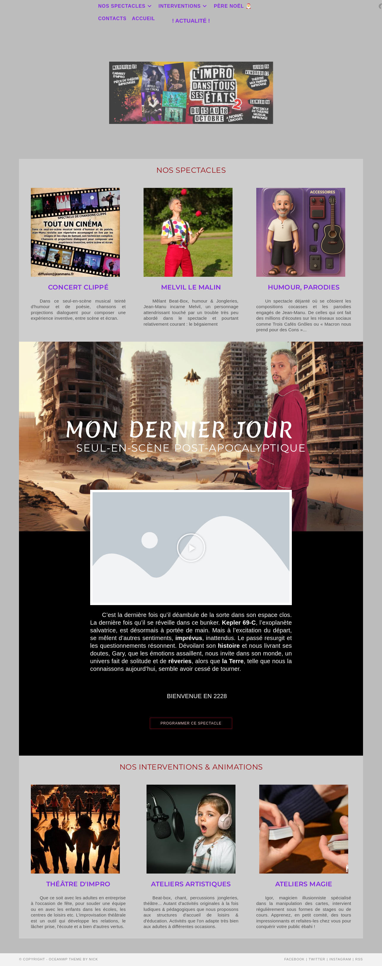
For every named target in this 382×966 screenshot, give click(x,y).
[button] (191, 547)
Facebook (294, 959)
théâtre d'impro (78, 884)
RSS (359, 959)
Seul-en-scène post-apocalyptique (190, 448)
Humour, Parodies (304, 287)
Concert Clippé (78, 287)
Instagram (340, 959)
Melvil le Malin (191, 287)
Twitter (317, 959)
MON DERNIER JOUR (179, 429)
